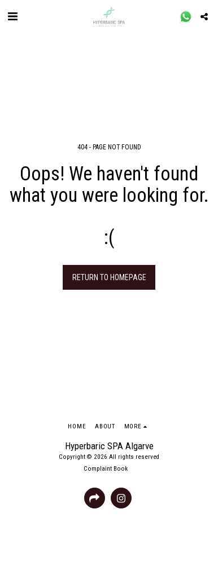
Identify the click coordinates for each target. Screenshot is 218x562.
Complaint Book (106, 468)
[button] (12, 16)
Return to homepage (109, 277)
